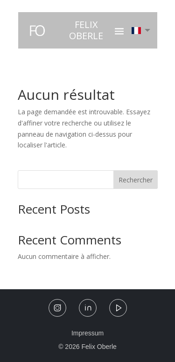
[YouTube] (118, 310)
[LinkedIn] (87, 310)
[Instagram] (57, 310)
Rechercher (136, 179)
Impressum (87, 333)
